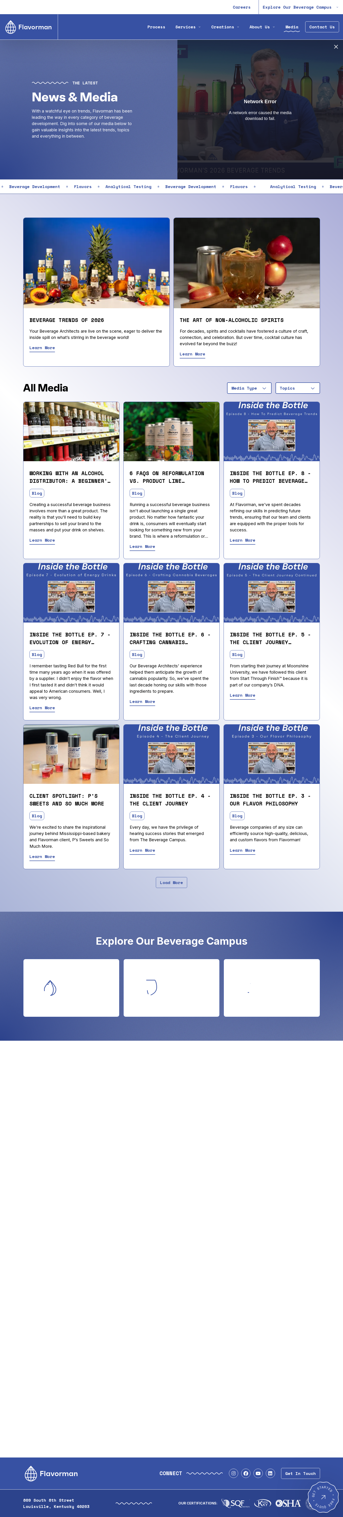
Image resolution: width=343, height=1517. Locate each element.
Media (291, 27)
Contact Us (322, 27)
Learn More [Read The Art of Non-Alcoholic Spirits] (192, 354)
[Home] (29, 27)
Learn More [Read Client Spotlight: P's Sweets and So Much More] (42, 856)
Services (188, 27)
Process (156, 27)
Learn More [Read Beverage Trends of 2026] (42, 347)
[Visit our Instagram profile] (233, 1473)
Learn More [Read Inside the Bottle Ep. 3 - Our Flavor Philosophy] (242, 850)
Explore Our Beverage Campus (301, 7)
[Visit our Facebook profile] (245, 1473)
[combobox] (249, 388)
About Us (263, 27)
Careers (242, 7)
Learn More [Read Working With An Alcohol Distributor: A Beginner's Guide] (42, 540)
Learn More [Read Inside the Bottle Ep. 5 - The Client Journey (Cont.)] (242, 695)
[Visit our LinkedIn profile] (270, 1473)
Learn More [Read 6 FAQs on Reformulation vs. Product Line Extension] (142, 546)
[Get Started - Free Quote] (323, 1497)
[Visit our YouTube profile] (258, 1473)
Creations (225, 27)
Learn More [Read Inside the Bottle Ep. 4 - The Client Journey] (142, 850)
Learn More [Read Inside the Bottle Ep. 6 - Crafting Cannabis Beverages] (142, 701)
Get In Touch (300, 1473)
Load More (171, 882)
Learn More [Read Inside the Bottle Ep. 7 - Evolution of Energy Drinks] (42, 708)
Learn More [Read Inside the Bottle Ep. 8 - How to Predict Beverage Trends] (242, 540)
